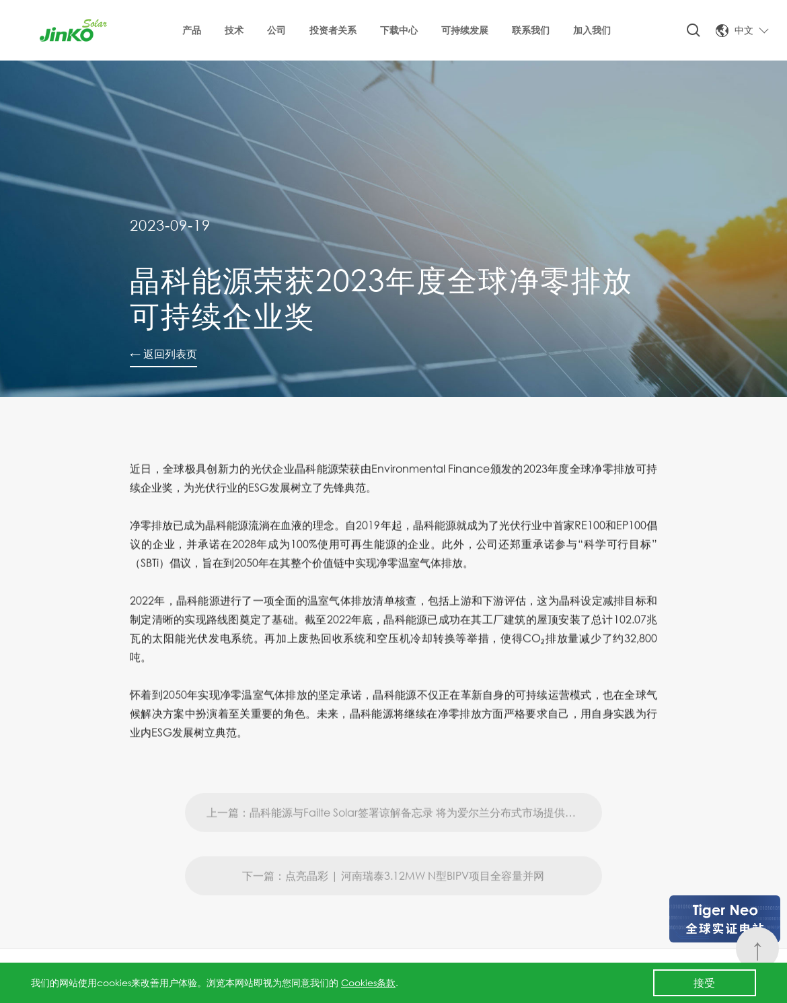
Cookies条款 (368, 982)
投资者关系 (333, 30)
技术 (234, 30)
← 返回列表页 (163, 353)
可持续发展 (464, 30)
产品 (191, 30)
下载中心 (399, 30)
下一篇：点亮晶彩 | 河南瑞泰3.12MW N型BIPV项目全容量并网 (393, 898)
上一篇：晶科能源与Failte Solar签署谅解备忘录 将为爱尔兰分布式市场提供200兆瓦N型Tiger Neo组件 (404, 835)
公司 (276, 30)
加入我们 (592, 30)
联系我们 (531, 30)
